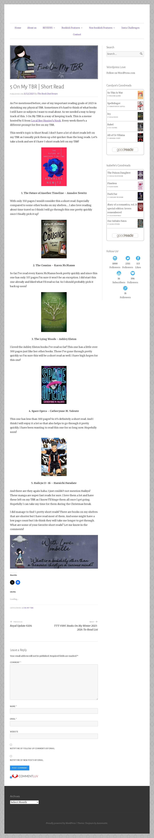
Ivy (109, 114)
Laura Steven (114, 224)
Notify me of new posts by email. (27, 760)
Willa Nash (113, 117)
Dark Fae (112, 194)
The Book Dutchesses (47, 93)
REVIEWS (48, 27)
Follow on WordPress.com (121, 73)
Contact (77, 34)
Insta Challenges (130, 27)
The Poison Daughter (119, 172)
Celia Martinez (115, 215)
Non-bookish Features (100, 27)
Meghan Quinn (115, 96)
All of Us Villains (116, 135)
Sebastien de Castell (117, 106)
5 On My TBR (27, 608)
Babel (110, 124)
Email (13, 719)
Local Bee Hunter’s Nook (46, 120)
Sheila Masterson (116, 176)
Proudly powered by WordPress (61, 823)
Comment (15, 662)
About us (31, 27)
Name (13, 706)
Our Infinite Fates (117, 221)
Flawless (112, 183)
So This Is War (115, 92)
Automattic (102, 823)
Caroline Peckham (116, 197)
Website (14, 732)
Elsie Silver (113, 186)
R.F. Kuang (113, 127)
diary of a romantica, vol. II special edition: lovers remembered (122, 208)
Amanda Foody (114, 138)
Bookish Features (71, 27)
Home (18, 27)
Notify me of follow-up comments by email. (32, 749)
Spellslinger (113, 103)
